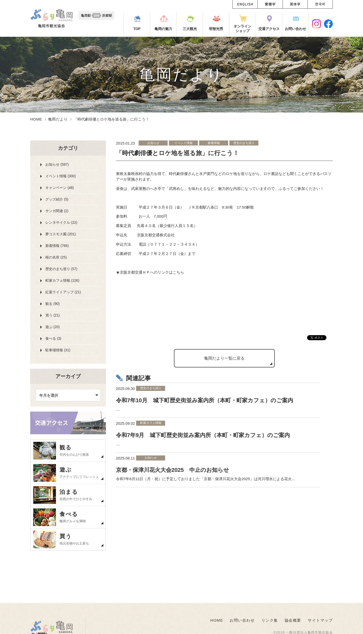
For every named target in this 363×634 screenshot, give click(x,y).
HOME (36, 119)
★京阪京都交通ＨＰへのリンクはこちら (150, 272)
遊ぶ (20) (52, 327)
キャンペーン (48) (59, 188)
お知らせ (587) (57, 164)
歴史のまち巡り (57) (61, 269)
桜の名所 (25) (56, 257)
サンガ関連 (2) (56, 211)
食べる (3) (53, 338)
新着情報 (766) (57, 246)
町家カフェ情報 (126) (62, 280)
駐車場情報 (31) (57, 350)
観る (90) (52, 304)
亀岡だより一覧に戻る (224, 358)
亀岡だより (58, 119)
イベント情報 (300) (60, 176)
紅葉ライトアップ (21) (63, 292)
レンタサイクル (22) (61, 222)
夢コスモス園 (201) (60, 234)
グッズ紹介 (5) (56, 199)
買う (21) (52, 315)
